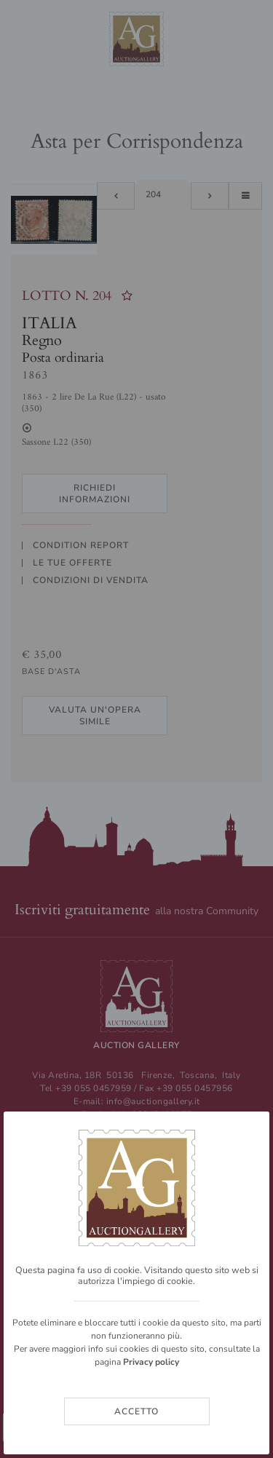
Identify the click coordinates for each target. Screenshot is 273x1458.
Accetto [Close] (136, 1411)
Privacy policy (151, 1362)
